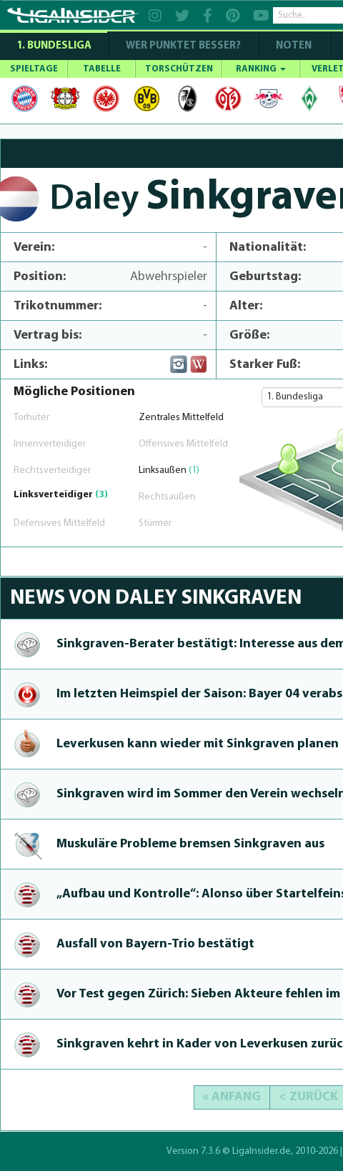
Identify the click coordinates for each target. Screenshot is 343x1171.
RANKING (261, 69)
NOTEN (294, 46)
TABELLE (102, 69)
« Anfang (232, 1097)
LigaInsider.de (261, 1151)
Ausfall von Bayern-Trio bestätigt (155, 944)
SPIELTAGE (34, 69)
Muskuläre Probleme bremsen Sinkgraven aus (190, 844)
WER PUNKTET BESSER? (183, 46)
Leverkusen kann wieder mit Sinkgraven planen (197, 744)
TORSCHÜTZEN (179, 69)
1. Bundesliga (53, 46)
